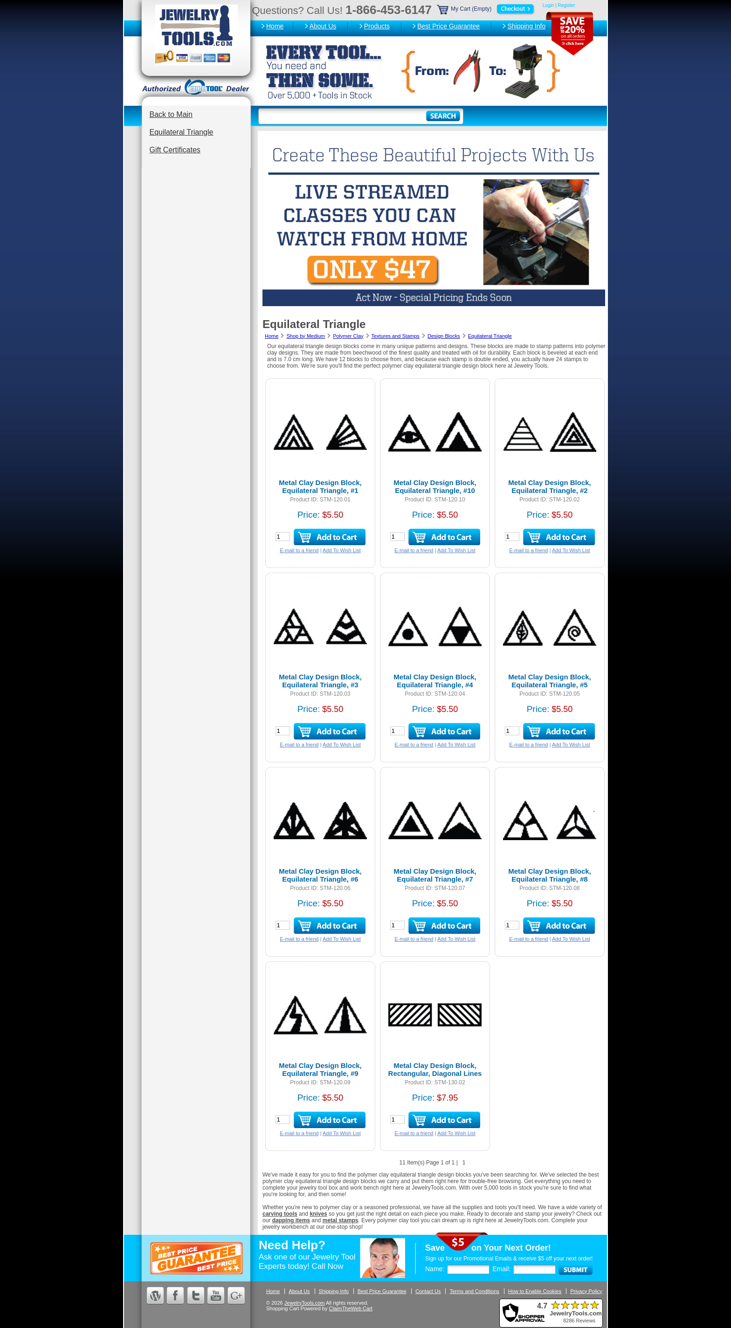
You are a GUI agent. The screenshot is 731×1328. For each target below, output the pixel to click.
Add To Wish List (342, 550)
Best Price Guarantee (448, 26)
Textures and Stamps (395, 336)
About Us (323, 26)
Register (566, 5)
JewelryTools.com (304, 1303)
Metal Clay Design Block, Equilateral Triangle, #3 (320, 681)
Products (377, 26)
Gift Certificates (175, 150)
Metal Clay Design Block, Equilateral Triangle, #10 (434, 486)
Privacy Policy (586, 1291)
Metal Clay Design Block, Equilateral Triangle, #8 (549, 875)
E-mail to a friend (299, 550)
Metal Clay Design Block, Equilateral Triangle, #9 (320, 1069)
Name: (434, 1269)
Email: (501, 1269)
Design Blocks (444, 336)
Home (274, 26)
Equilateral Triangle (182, 132)
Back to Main (171, 114)
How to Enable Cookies (534, 1291)
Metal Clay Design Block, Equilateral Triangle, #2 (549, 486)
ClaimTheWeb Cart (350, 1308)
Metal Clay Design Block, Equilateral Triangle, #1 (320, 486)
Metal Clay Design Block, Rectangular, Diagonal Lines (435, 1069)
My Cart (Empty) (486, 9)
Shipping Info (526, 26)
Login (548, 5)
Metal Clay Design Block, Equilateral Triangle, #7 (434, 875)
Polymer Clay (348, 336)
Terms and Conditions (474, 1291)
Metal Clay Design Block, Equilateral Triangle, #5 (549, 681)
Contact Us (428, 1291)
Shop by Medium (305, 336)
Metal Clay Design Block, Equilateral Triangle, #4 (434, 681)
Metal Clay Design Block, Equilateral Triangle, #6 (320, 875)
